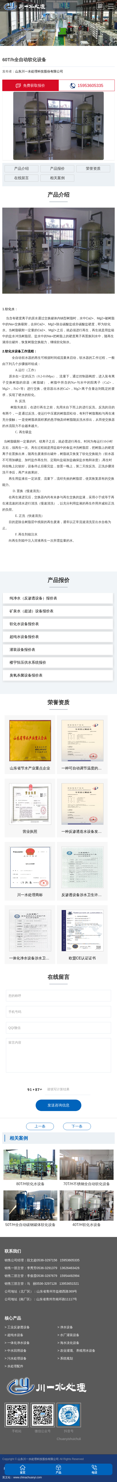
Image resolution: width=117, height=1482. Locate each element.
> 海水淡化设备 (68, 1343)
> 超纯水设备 (14, 1335)
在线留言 (21, 178)
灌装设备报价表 (22, 650)
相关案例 (57, 178)
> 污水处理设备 (16, 1358)
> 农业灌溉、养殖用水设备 (76, 1350)
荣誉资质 (93, 168)
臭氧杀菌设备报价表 (26, 675)
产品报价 (57, 168)
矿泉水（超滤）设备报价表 (31, 611)
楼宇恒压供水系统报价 (28, 662)
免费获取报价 (30, 86)
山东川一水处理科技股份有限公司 (39, 71)
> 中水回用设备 (16, 1350)
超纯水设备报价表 (24, 637)
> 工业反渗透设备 (17, 1327)
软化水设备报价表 (24, 624)
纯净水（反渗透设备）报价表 (33, 598)
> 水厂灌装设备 (68, 1335)
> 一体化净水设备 (17, 1343)
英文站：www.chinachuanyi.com (22, 1477)
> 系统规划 (65, 1358)
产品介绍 (21, 168)
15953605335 (87, 86)
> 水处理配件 (14, 1366)
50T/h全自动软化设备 (77, 1126)
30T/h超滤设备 (40, 1126)
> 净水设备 (65, 1327)
